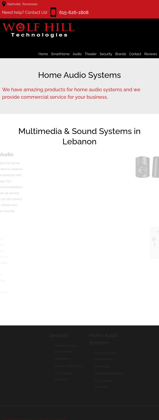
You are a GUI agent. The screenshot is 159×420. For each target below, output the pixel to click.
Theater (90, 54)
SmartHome (60, 54)
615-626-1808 (74, 12)
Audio (77, 54)
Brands (120, 54)
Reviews (150, 54)
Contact (135, 54)
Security (106, 54)
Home (43, 54)
